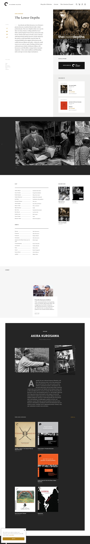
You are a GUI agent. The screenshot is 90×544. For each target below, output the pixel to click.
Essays (67, 482)
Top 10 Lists (68, 480)
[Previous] (2, 144)
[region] (13, 535)
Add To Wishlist (73, 93)
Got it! (13, 538)
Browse (49, 496)
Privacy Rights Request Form (73, 510)
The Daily (68, 486)
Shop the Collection (44, 4)
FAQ (48, 518)
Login (48, 506)
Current (55, 4)
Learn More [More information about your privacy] (11, 535)
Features (68, 484)
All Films (49, 480)
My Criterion (51, 504)
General (49, 521)
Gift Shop (49, 488)
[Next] (87, 144)
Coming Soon (50, 484)
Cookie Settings (70, 508)
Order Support (50, 523)
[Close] (24, 530)
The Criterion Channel (65, 4)
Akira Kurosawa (19, 13)
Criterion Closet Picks (52, 486)
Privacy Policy (69, 506)
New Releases (50, 482)
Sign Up (49, 498)
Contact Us (69, 496)
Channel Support (51, 527)
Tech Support (50, 525)
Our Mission (70, 494)
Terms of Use (70, 504)
